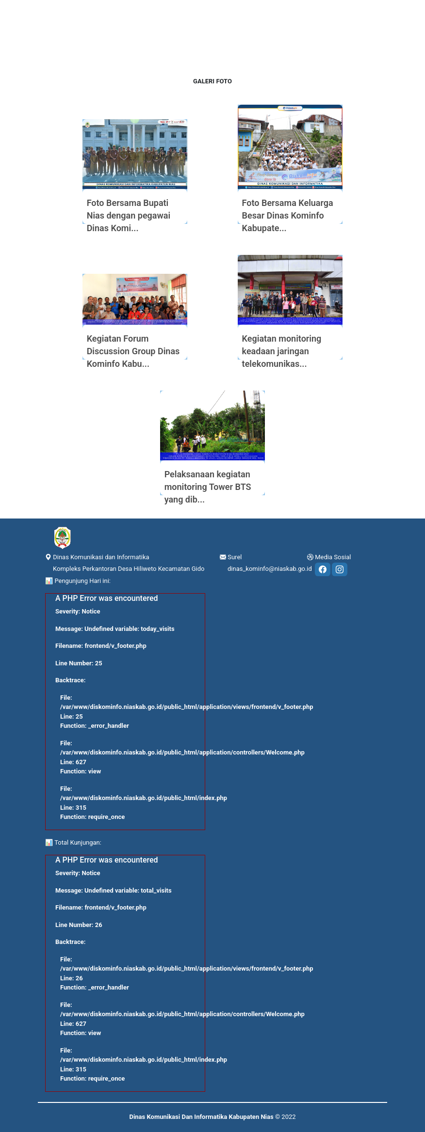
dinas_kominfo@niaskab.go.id (270, 568)
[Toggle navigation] (43, 3)
